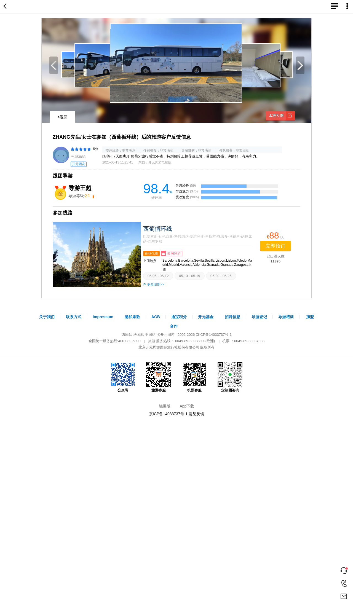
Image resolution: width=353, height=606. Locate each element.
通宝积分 (179, 317)
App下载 (187, 406)
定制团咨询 (230, 377)
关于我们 (47, 317)
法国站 (138, 335)
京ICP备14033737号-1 (214, 335)
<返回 (62, 117)
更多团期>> (155, 284)
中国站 (150, 335)
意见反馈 (196, 414)
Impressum (103, 317)
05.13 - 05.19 (189, 276)
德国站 (126, 335)
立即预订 (275, 246)
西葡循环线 (157, 229)
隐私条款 (132, 317)
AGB (155, 317)
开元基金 (205, 317)
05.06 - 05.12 (158, 276)
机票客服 (194, 377)
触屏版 (164, 406)
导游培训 (286, 317)
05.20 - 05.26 (221, 276)
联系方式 (73, 317)
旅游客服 (158, 377)
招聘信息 (232, 317)
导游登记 (259, 317)
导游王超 (80, 188)
